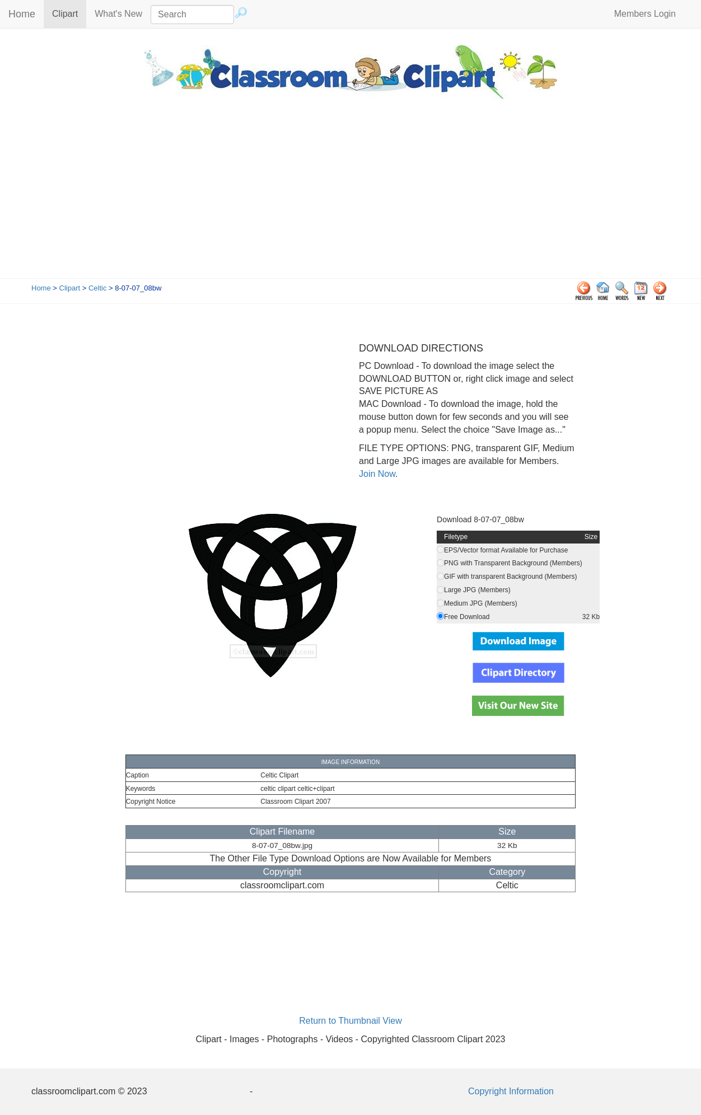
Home (21, 14)
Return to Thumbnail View (350, 1020)
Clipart (69, 13)
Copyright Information (511, 1091)
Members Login (645, 13)
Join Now (377, 474)
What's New (118, 13)
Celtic (97, 288)
